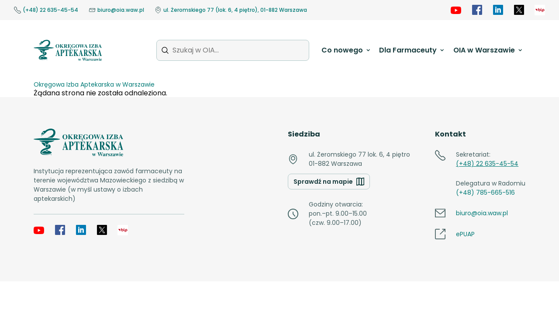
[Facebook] (477, 10)
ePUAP (465, 234)
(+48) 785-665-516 (485, 192)
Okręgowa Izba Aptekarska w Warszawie (94, 84)
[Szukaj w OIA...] (232, 50)
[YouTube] (456, 10)
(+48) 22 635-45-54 (46, 10)
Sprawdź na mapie (328, 181)
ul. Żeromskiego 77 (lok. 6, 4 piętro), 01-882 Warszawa (231, 10)
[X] (519, 10)
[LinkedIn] (498, 10)
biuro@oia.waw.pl (116, 10)
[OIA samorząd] (540, 10)
